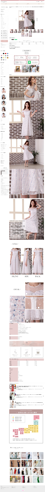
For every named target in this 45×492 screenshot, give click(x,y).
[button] (37, 1)
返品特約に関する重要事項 (12, 48)
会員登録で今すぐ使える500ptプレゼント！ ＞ (22, 0)
